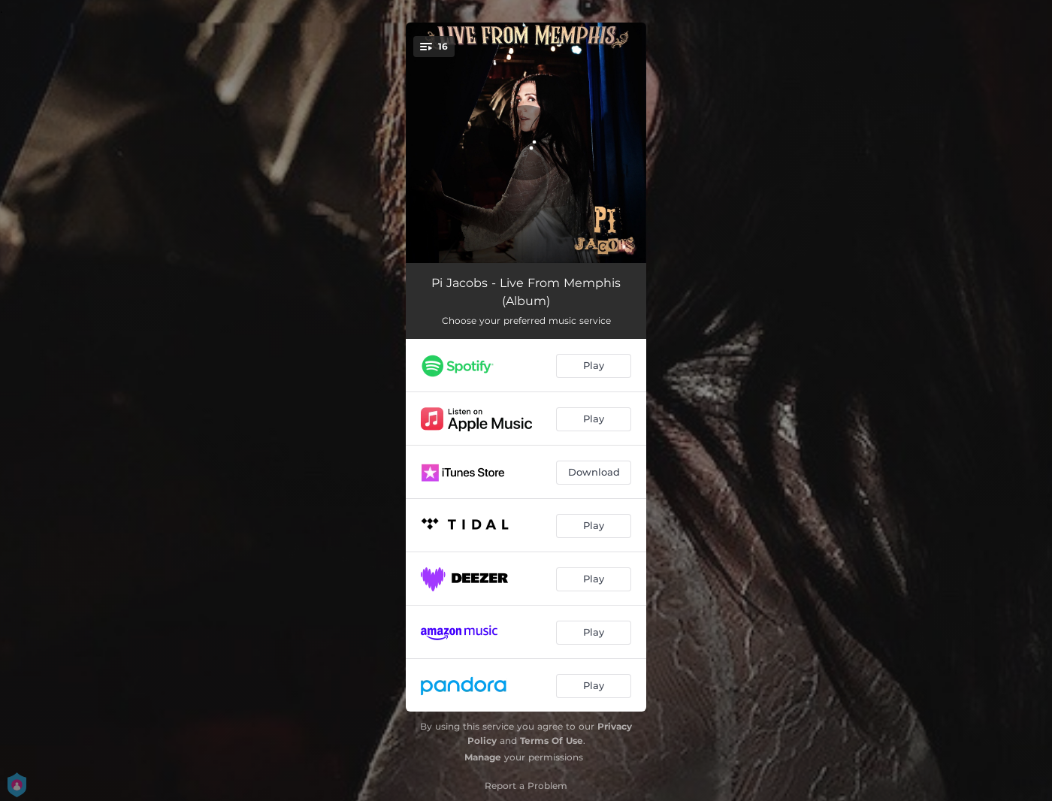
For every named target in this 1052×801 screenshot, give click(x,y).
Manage (482, 757)
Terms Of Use (551, 740)
